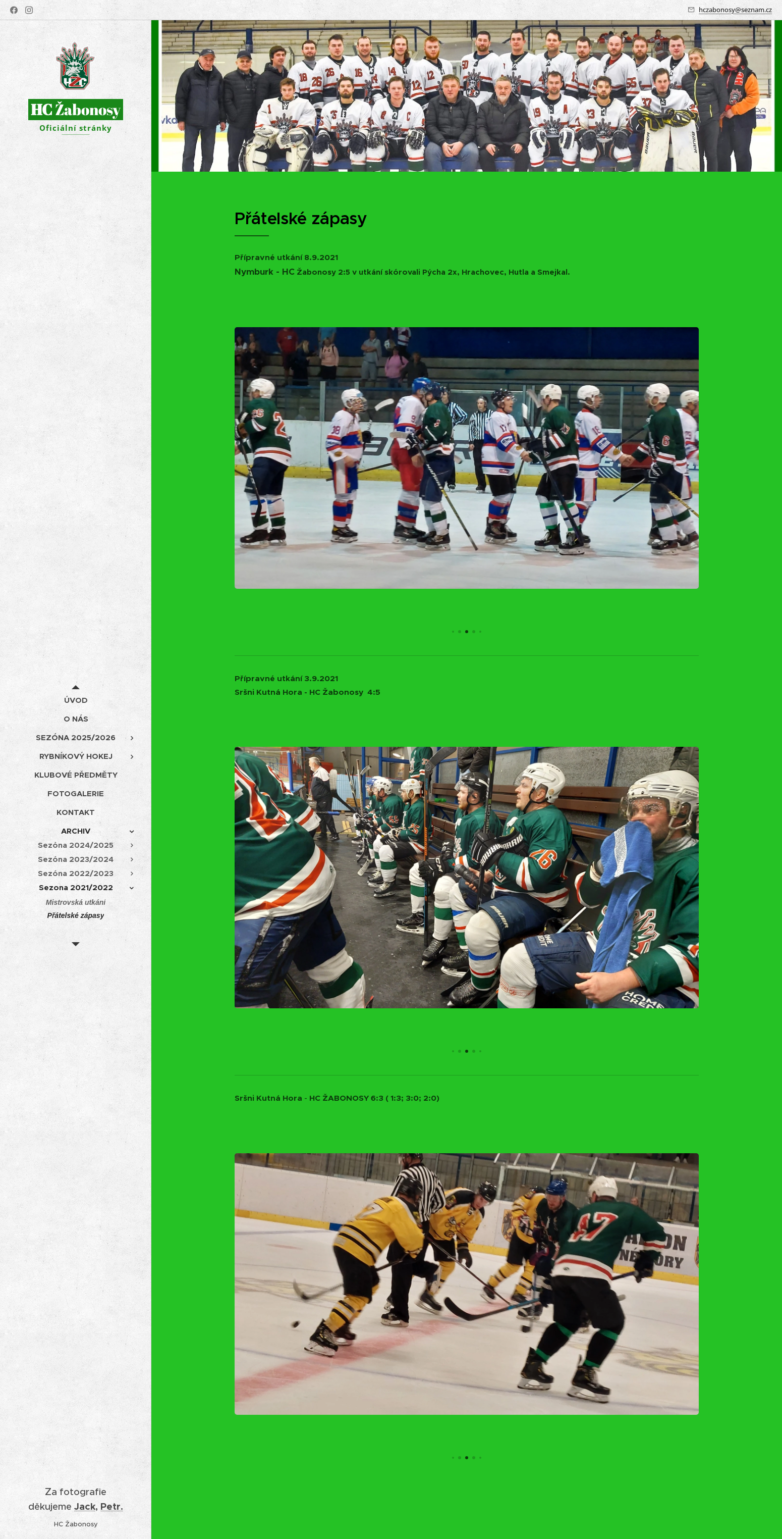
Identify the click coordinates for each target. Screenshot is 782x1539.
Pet (108, 1506)
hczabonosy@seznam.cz (735, 9)
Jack (84, 1506)
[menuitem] (75, 700)
